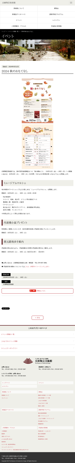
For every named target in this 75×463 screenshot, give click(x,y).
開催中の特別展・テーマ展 (44, 395)
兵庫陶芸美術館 (8, 3)
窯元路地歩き (41, 436)
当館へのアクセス (6, 436)
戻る (38, 318)
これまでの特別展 (42, 400)
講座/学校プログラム (56, 14)
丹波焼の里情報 (56, 26)
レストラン (56, 20)
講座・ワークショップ (43, 415)
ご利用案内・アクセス (18, 26)
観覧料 (3, 433)
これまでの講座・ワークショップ (46, 418)
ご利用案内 (4, 431)
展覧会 (56, 8)
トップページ (6, 383)
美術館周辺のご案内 (43, 439)
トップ (3, 31)
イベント (19, 20)
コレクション (5, 398)
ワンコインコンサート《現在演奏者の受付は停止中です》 (15, 449)
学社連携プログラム (43, 421)
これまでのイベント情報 (9, 341)
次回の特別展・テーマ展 (44, 398)
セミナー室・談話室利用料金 (8, 444)
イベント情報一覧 (13, 31)
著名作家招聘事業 (42, 413)
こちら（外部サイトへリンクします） (37, 266)
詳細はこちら (40, 291)
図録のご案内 (41, 406)
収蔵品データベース (18, 14)
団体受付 (4, 441)
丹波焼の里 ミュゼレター (44, 431)
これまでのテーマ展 (43, 403)
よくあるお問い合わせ (7, 439)
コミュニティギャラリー (9, 348)
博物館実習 (40, 423)
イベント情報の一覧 (7, 334)
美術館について (19, 8)
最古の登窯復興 (42, 433)
